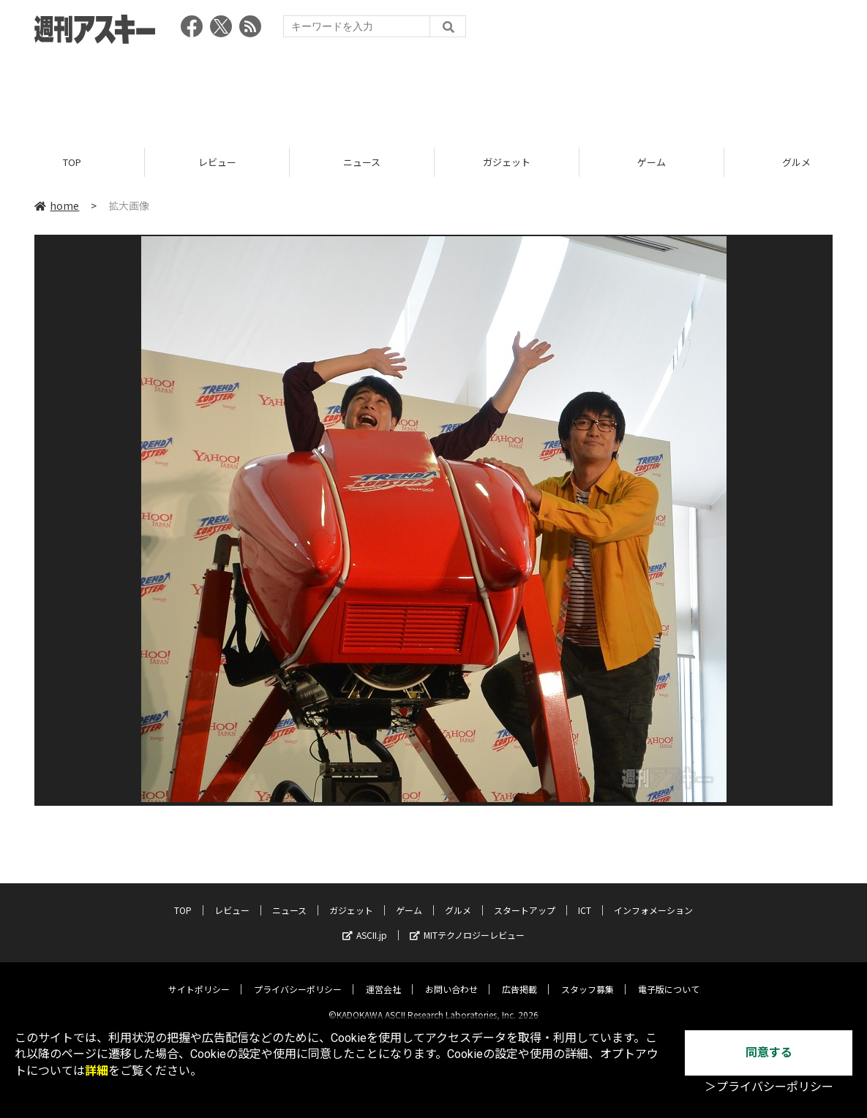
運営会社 (383, 977)
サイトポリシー (199, 977)
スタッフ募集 (587, 977)
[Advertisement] (434, 91)
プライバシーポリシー (298, 977)
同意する (769, 1053)
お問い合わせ (451, 977)
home (56, 206)
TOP (72, 163)
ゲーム (651, 163)
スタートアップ (524, 898)
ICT (584, 898)
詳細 (96, 1071)
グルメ (458, 898)
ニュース (361, 163)
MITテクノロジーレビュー (467, 923)
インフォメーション (653, 898)
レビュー (217, 163)
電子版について (668, 977)
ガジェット (506, 163)
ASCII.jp (364, 923)
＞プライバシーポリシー (769, 1087)
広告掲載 (519, 977)
